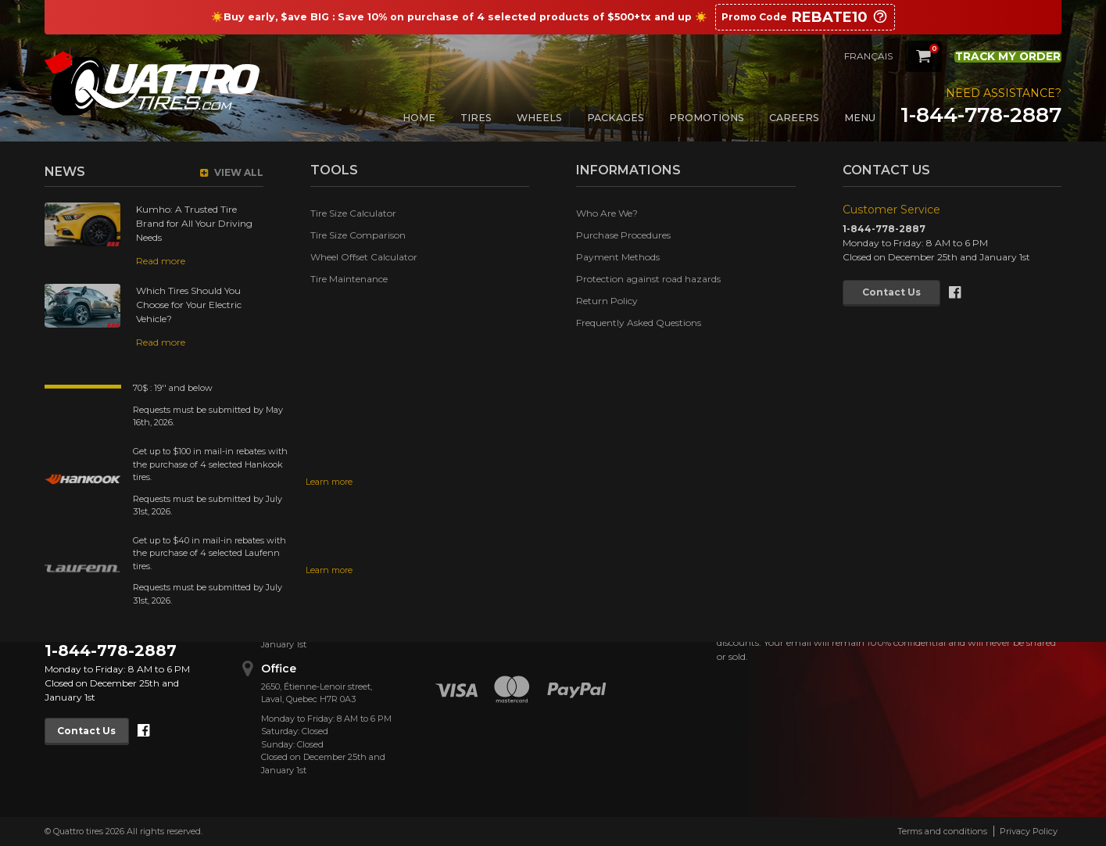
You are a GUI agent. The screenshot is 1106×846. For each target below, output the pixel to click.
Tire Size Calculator (603, 538)
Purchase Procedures (471, 538)
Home (419, 118)
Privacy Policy (1029, 831)
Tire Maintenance (599, 599)
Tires (476, 118)
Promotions (706, 118)
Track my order (996, 55)
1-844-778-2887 (980, 115)
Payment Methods (465, 559)
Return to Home (509, 344)
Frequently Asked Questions (462, 627)
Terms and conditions (942, 831)
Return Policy (454, 579)
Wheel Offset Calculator (614, 579)
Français (844, 56)
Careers (794, 118)
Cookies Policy (456, 599)
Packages (615, 118)
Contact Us (93, 731)
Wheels (539, 118)
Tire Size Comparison (608, 559)
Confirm (989, 599)
